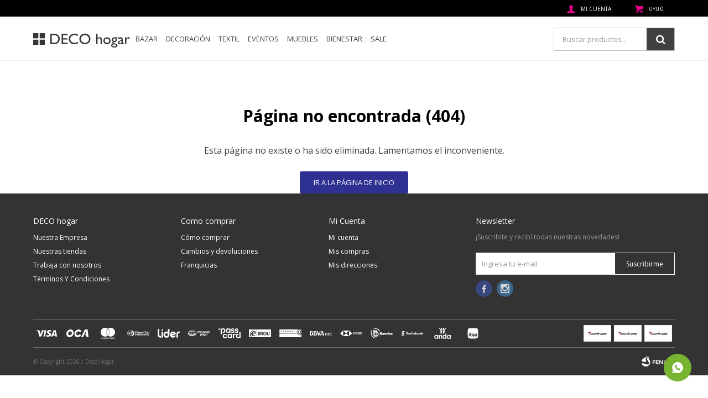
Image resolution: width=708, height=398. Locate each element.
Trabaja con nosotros (67, 265)
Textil (229, 39)
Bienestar (344, 39)
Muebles (302, 39)
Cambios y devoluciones (219, 251)
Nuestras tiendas (59, 251)
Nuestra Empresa (60, 237)
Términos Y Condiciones (71, 279)
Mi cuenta (343, 237)
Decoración (188, 39)
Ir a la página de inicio (354, 182)
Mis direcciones (353, 265)
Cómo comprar (205, 237)
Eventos (263, 39)
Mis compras (349, 251)
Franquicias (199, 265)
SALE (379, 39)
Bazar (147, 39)
